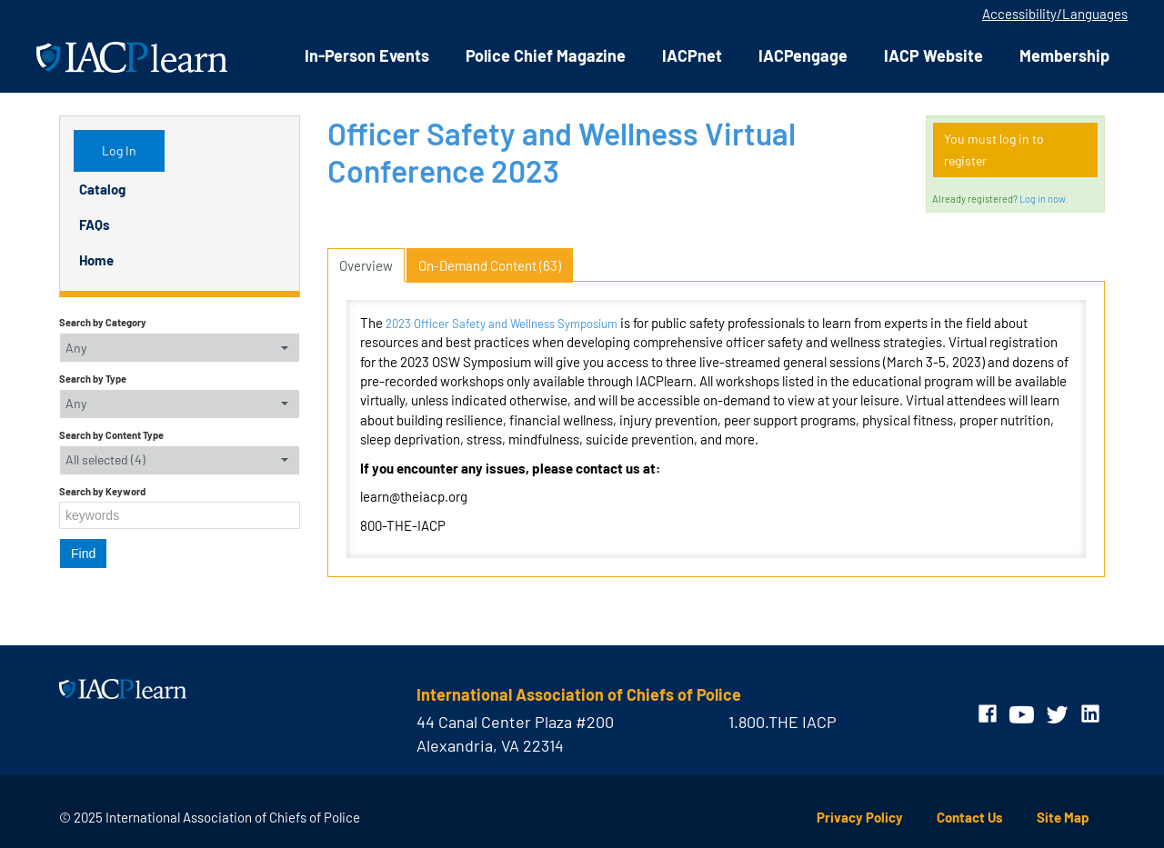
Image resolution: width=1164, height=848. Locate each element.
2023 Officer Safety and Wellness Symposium (501, 323)
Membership (1064, 55)
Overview (366, 265)
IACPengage (803, 55)
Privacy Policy (860, 817)
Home (96, 260)
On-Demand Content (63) (489, 265)
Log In (119, 150)
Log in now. (1044, 199)
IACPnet (692, 55)
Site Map (1063, 817)
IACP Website (933, 55)
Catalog (102, 189)
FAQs (94, 224)
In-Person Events (367, 55)
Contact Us (970, 817)
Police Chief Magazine (546, 55)
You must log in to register (994, 149)
